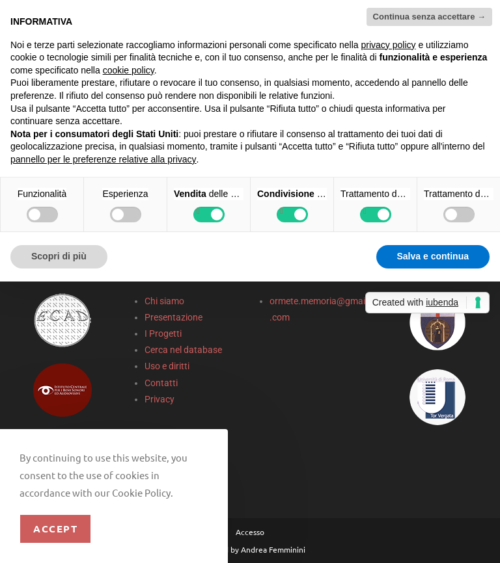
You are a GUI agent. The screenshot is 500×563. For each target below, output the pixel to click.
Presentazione (173, 317)
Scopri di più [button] (59, 256)
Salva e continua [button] (433, 256)
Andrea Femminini (273, 549)
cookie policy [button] (128, 70)
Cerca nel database (183, 350)
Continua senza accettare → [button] (429, 16)
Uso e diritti (167, 366)
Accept (55, 528)
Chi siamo (164, 301)
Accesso (250, 532)
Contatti (161, 383)
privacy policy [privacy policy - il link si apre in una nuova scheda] (388, 45)
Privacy (159, 399)
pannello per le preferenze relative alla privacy (103, 159)
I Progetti (163, 333)
